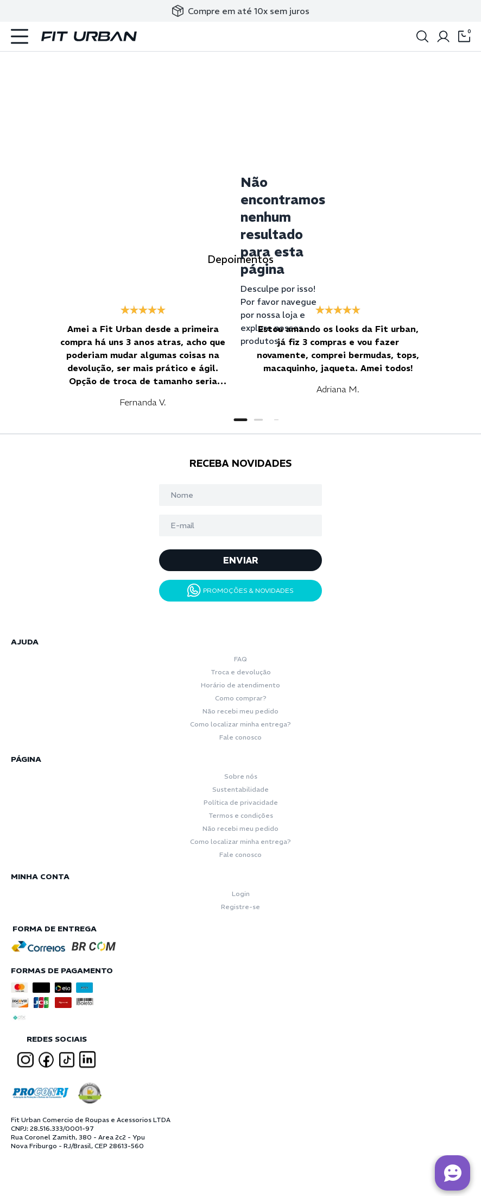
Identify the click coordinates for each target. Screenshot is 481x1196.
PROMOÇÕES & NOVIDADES (240, 590)
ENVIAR (240, 560)
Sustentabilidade (240, 789)
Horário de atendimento (240, 685)
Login (241, 894)
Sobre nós (240, 776)
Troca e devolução (241, 672)
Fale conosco (240, 737)
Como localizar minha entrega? (240, 724)
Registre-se (240, 907)
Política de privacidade (241, 802)
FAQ (240, 659)
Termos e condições (240, 815)
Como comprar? (241, 698)
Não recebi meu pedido (240, 711)
